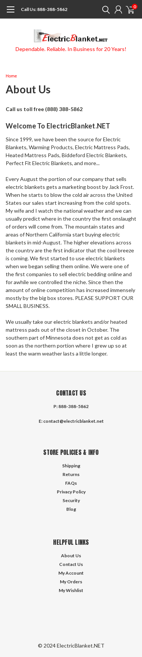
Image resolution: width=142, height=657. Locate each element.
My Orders (71, 581)
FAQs (71, 483)
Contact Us (71, 564)
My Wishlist (71, 590)
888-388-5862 (44, 9)
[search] (104, 9)
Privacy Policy (71, 492)
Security (71, 500)
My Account (71, 573)
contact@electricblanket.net (73, 421)
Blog (71, 509)
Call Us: (28, 9)
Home (11, 76)
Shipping (71, 465)
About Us (71, 555)
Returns (71, 474)
